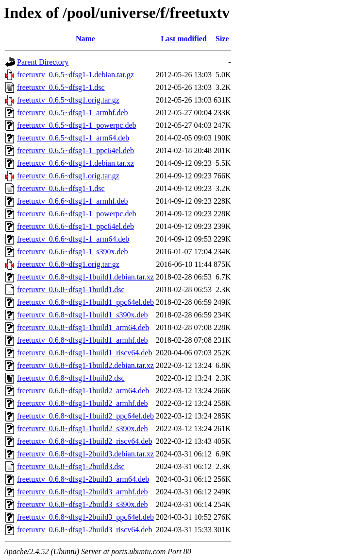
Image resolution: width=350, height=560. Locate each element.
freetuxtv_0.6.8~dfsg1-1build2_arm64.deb (83, 390)
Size (222, 39)
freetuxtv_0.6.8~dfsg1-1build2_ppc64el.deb (85, 416)
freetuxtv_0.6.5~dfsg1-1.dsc (61, 87)
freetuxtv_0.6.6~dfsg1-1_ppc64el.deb (75, 226)
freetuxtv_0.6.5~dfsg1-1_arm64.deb (73, 138)
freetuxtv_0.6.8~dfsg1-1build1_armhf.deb (82, 340)
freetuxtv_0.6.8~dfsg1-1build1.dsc (71, 289)
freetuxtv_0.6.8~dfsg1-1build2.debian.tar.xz (85, 365)
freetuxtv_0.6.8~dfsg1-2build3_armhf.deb (82, 492)
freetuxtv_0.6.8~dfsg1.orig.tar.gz (68, 264)
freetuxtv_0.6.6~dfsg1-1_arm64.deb (73, 239)
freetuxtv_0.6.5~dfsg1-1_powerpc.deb (76, 125)
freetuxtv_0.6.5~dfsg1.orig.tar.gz (68, 100)
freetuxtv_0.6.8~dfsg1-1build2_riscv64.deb (84, 441)
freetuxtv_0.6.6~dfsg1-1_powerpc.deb (76, 214)
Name (85, 39)
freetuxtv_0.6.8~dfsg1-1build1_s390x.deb (82, 315)
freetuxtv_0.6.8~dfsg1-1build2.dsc (71, 378)
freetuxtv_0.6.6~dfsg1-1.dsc (61, 188)
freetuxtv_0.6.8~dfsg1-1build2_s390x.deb (82, 428)
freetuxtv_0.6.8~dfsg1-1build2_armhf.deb (82, 403)
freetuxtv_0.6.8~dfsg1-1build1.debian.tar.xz (85, 277)
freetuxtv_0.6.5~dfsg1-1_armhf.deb (72, 112)
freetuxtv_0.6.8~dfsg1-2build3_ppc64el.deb (85, 517)
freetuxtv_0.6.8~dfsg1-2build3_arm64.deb (83, 479)
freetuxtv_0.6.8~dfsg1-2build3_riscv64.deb (84, 529)
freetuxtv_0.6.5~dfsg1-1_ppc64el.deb (75, 150)
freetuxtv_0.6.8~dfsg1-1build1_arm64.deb (83, 327)
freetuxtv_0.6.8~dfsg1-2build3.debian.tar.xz (85, 454)
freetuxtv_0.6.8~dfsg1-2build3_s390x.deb (82, 504)
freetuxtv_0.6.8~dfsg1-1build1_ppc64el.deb (85, 302)
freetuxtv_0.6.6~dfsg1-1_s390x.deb (72, 251)
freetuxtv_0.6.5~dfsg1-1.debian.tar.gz (75, 74)
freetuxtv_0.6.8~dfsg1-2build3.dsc (71, 466)
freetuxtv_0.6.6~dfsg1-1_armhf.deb (72, 201)
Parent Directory (42, 62)
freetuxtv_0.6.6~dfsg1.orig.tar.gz (68, 176)
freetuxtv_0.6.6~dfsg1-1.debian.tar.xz (75, 163)
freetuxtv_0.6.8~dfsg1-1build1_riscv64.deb (84, 353)
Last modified (184, 39)
